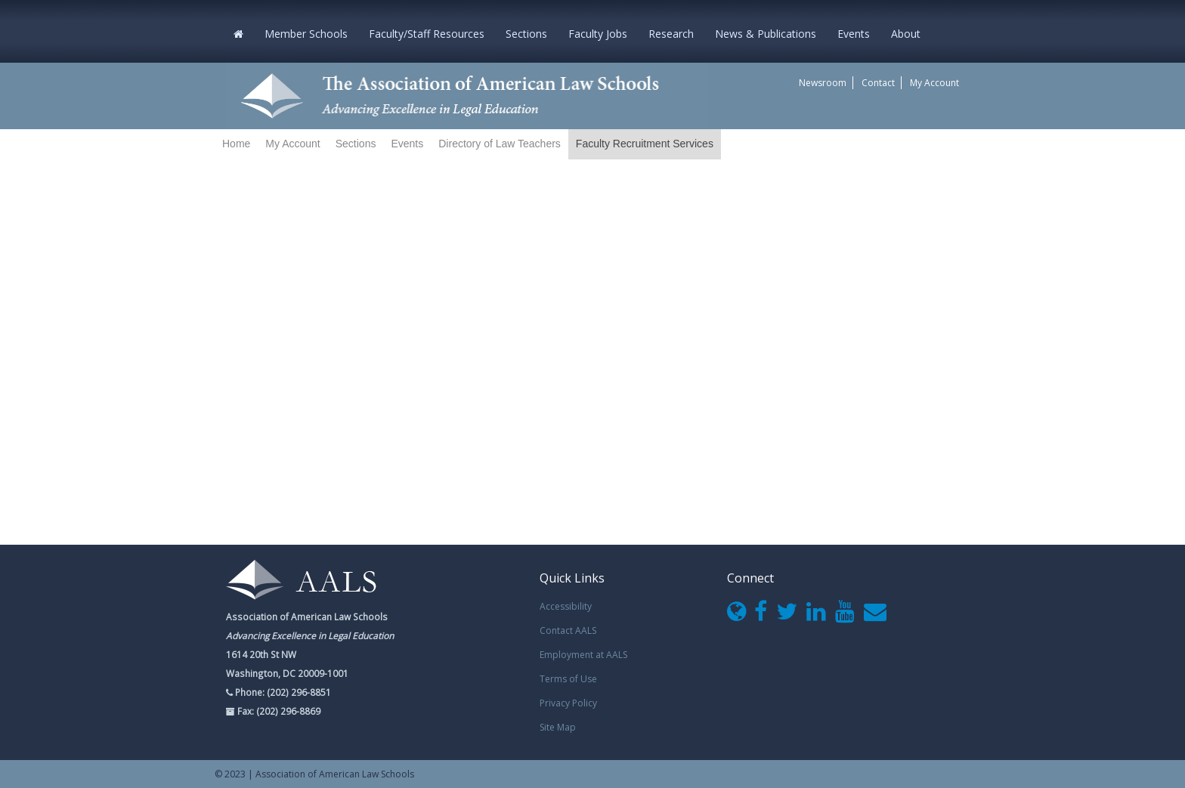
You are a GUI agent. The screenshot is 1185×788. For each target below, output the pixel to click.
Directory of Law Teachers (499, 144)
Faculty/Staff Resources (426, 33)
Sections (526, 33)
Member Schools (306, 33)
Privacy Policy (568, 703)
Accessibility (566, 606)
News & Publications (765, 33)
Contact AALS (568, 630)
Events (853, 33)
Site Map (558, 727)
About (905, 33)
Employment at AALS (583, 654)
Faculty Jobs (597, 33)
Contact (878, 82)
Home (236, 144)
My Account (934, 82)
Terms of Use (568, 678)
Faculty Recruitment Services (644, 144)
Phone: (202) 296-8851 (282, 692)
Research (671, 33)
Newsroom (822, 82)
